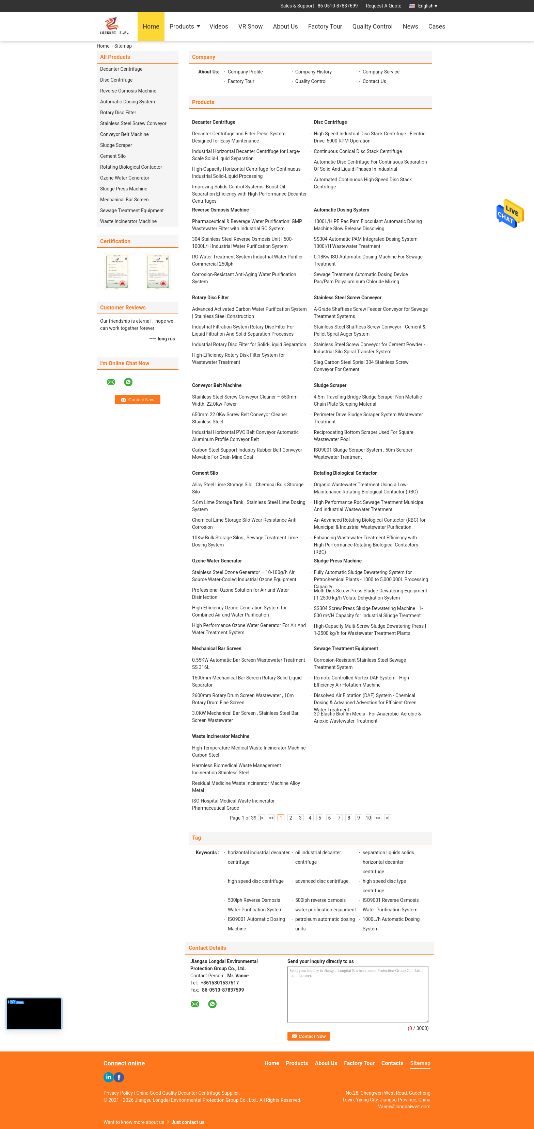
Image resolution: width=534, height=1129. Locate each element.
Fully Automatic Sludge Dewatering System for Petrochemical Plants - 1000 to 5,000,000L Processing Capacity (371, 579)
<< (271, 818)
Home (151, 26)
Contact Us (374, 81)
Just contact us (187, 1122)
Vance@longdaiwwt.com (404, 1106)
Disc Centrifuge (116, 80)
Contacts (392, 1063)
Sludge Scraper (116, 145)
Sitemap (420, 1063)
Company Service (381, 71)
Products (182, 26)
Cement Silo (113, 156)
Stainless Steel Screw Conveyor (133, 123)
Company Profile (245, 71)
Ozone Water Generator (124, 178)
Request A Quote (383, 6)
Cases (436, 26)
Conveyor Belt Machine (124, 134)
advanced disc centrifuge (321, 881)
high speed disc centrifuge (256, 881)
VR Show (250, 26)
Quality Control (372, 26)
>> (378, 818)
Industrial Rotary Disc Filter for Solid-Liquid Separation (249, 344)
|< (262, 818)
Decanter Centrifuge (121, 69)
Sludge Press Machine (123, 188)
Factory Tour (325, 26)
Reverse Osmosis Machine (128, 91)
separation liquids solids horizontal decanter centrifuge (388, 862)
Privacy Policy (118, 1093)
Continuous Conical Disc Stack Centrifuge (358, 151)
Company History (313, 71)
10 (368, 818)
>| (388, 818)
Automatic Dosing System (127, 101)
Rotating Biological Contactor (131, 167)
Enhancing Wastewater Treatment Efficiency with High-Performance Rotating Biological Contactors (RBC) (366, 545)
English (427, 6)
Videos (218, 26)
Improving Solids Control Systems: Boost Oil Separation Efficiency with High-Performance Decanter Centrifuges (249, 194)
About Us (285, 26)
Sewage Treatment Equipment (132, 210)
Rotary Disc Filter (118, 112)
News (410, 26)
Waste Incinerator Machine (128, 221)
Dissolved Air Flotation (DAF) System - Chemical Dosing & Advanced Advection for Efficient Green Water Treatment (365, 702)
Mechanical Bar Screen (124, 199)
